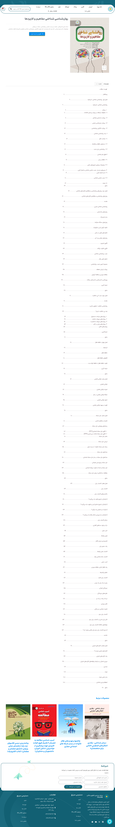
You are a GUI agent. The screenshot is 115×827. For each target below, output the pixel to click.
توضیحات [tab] (106, 84)
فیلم (59, 7)
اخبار (79, 799)
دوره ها (79, 804)
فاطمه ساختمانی (12, 29)
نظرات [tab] (99, 84)
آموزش (90, 7)
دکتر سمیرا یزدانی (59, 29)
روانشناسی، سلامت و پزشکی (39, 27)
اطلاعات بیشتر (52, 11)
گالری (82, 7)
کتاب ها (78, 808)
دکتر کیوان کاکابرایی (39, 29)
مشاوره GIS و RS (49, 7)
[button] (104, 68)
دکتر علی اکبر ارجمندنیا (49, 29)
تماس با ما (87, 11)
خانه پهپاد (99, 7)
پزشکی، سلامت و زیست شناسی (53, 27)
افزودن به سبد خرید (36, 34)
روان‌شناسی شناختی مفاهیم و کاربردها (25, 29)
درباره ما (38, 7)
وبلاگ (75, 7)
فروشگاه (67, 7)
